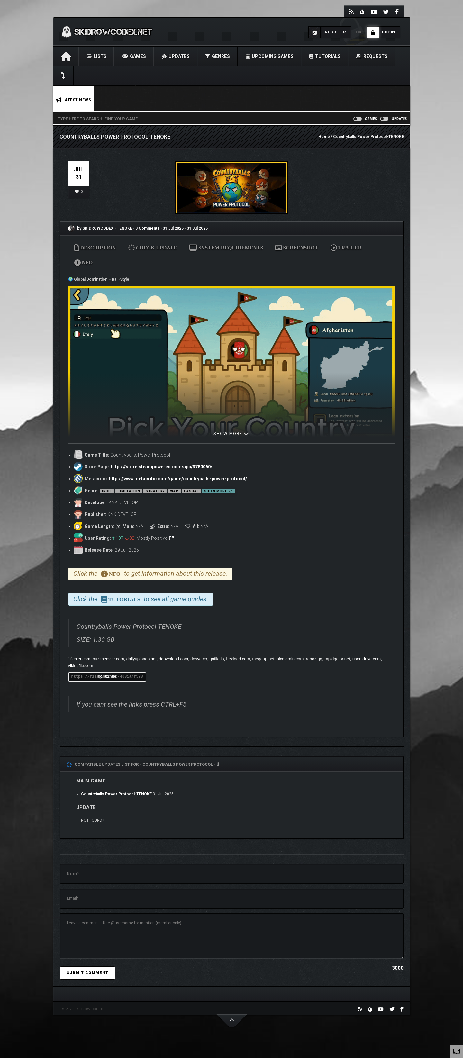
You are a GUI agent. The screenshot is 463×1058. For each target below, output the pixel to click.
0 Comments (147, 228)
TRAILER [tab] (346, 247)
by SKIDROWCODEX (90, 228)
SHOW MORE (231, 433)
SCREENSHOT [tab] (296, 247)
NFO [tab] (83, 262)
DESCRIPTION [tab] (95, 247)
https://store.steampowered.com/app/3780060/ (161, 466)
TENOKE (125, 228)
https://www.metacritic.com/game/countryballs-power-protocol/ (178, 478)
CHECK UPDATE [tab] (153, 247)
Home (324, 136)
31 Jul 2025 (173, 228)
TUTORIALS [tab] (121, 599)
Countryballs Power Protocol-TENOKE (116, 794)
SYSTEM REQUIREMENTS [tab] (226, 247)
